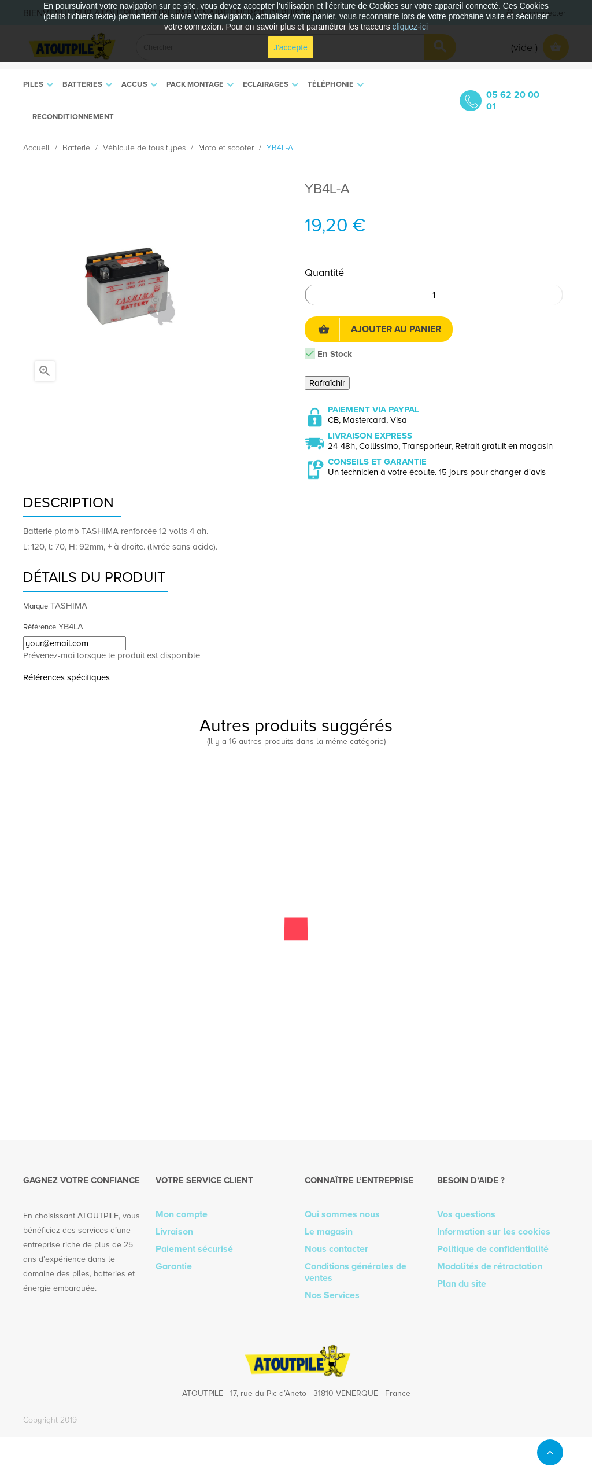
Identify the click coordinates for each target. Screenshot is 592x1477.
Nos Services (332, 1295)
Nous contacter (336, 1249)
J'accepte (290, 47)
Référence (39, 627)
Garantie (174, 1266)
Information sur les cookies (493, 1231)
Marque (35, 606)
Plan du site (461, 1284)
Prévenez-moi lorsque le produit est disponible (111, 655)
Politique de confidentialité (493, 1249)
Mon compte (182, 1214)
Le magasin (329, 1231)
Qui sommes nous (342, 1214)
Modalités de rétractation (489, 1266)
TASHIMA (68, 606)
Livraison (174, 1231)
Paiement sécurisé (194, 1249)
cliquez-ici (410, 26)
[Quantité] (434, 295)
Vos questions (466, 1214)
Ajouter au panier (379, 329)
